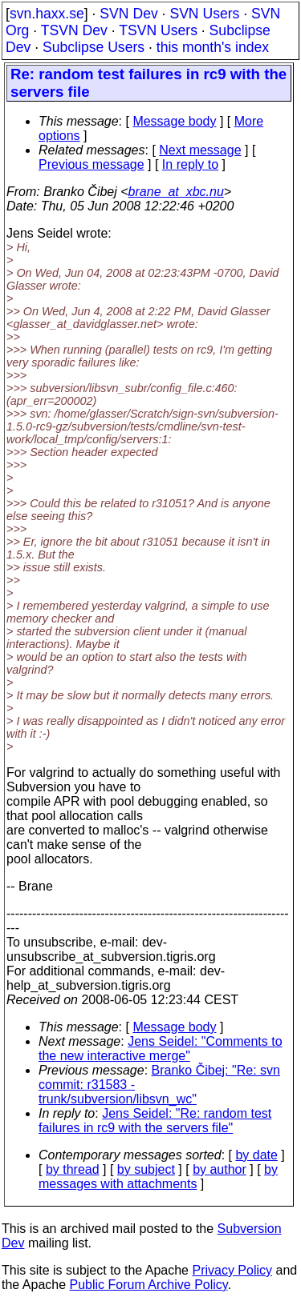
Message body (174, 121)
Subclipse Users (93, 47)
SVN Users (204, 14)
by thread (73, 1169)
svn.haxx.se (47, 14)
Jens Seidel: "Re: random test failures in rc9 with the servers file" (155, 1121)
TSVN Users (158, 30)
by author (219, 1169)
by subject (146, 1169)
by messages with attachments (158, 1177)
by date (256, 1155)
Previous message (91, 164)
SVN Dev (128, 14)
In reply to (190, 164)
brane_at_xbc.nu (176, 191)
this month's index (213, 47)
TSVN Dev (74, 30)
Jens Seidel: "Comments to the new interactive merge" (161, 1049)
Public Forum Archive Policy (149, 1284)
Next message (200, 150)
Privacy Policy (232, 1270)
